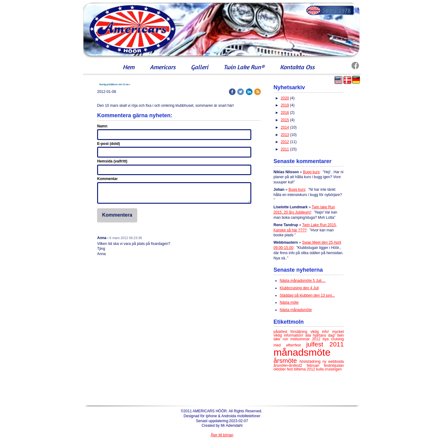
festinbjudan (334, 365)
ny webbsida (333, 361)
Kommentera (117, 215)
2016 (285, 112)
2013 (285, 135)
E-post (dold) (108, 144)
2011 (285, 149)
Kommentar (107, 179)
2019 (285, 105)
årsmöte (286, 360)
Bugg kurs (311, 172)
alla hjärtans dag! (321, 335)
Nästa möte (289, 302)
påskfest (281, 332)
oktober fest (283, 369)
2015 (285, 120)
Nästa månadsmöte (296, 310)
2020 (285, 98)
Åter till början (222, 435)
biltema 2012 (305, 369)
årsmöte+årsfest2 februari (298, 365)
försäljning (300, 332)
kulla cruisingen (329, 369)
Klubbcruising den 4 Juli (299, 288)
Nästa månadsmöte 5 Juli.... (303, 280)
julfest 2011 (325, 344)
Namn (102, 126)
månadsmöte (302, 352)
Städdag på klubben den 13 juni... (307, 295)
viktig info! (321, 332)
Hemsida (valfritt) (112, 161)
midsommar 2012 (306, 339)
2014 (285, 127)
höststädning (310, 361)
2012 (285, 142)
